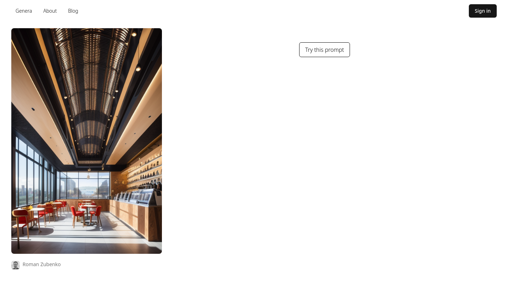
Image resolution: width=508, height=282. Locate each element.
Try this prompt (324, 50)
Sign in (483, 10)
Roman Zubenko (42, 264)
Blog (73, 10)
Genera (24, 10)
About (50, 10)
